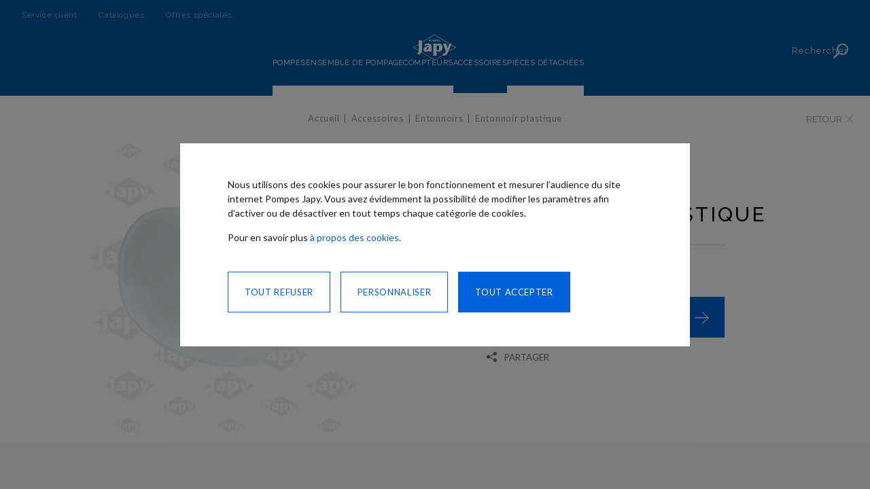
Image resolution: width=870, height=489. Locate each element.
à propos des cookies (354, 237)
